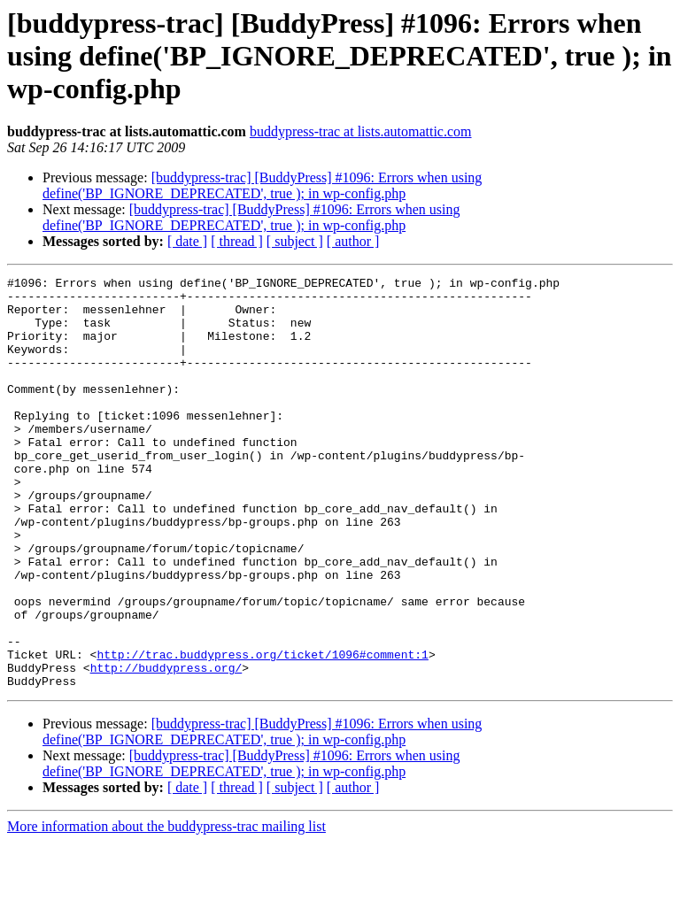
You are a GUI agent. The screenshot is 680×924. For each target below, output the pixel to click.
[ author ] (353, 241)
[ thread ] (237, 241)
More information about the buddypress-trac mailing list (166, 908)
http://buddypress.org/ (166, 747)
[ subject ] (295, 241)
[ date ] (187, 241)
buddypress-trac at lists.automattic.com (361, 131)
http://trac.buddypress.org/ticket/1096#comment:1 (262, 731)
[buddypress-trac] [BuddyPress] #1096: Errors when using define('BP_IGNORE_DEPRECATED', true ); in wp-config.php (262, 185)
